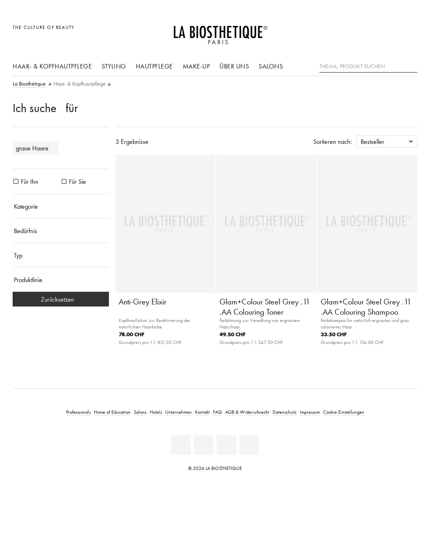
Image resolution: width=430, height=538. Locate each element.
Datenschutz (285, 412)
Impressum (310, 412)
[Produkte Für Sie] (64, 181)
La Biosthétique (29, 84)
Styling (114, 66)
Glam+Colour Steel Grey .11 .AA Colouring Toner (264, 307)
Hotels (156, 412)
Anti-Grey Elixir (142, 301)
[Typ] (61, 255)
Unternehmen (178, 412)
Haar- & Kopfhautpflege (52, 66)
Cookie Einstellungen (343, 412)
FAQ (217, 412)
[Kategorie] (61, 206)
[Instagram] (249, 445)
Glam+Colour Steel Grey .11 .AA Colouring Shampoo (366, 307)
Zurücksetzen (61, 299)
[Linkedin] (181, 445)
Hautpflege (154, 66)
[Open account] (391, 31)
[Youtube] (226, 445)
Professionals (78, 412)
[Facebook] (203, 445)
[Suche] (411, 65)
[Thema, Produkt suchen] (368, 66)
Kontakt (202, 412)
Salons (271, 66)
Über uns (234, 66)
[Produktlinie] (61, 279)
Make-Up (196, 66)
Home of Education (112, 412)
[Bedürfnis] (61, 230)
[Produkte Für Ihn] (15, 181)
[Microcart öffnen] (409, 31)
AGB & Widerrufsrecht (247, 412)
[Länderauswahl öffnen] (372, 31)
